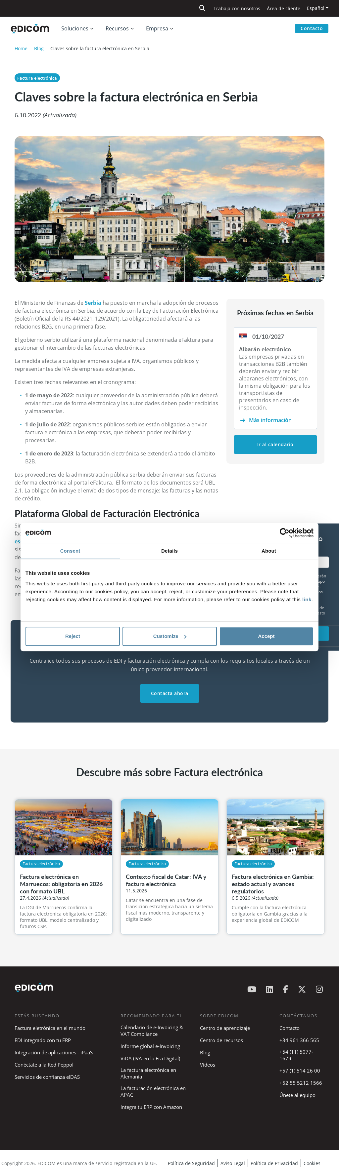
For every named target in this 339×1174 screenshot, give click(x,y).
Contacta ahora (169, 693)
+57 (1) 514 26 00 (299, 1070)
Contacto (312, 28)
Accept (266, 636)
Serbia (94, 302)
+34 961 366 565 (299, 1040)
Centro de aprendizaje (225, 1028)
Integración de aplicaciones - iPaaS (54, 1052)
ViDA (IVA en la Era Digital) (150, 1058)
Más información (270, 420)
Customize (169, 636)
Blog (39, 48)
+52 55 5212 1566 (300, 1082)
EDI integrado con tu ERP (43, 1040)
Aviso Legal (232, 1163)
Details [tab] (169, 551)
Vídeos (207, 1064)
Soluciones (74, 28)
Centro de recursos (221, 1040)
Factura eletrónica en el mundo (50, 1028)
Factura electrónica (37, 78)
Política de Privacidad (274, 1163)
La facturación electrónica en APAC (153, 1091)
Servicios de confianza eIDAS (47, 1077)
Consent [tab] (70, 551)
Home (21, 48)
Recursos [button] (117, 28)
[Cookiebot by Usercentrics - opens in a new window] (285, 533)
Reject (72, 636)
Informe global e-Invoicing (150, 1046)
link (307, 599)
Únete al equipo (297, 1095)
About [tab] (269, 551)
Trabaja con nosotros (237, 8)
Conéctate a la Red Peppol (44, 1064)
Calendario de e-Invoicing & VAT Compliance (152, 1030)
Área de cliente (283, 8)
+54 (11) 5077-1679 (296, 1055)
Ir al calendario (275, 444)
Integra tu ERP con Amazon (151, 1107)
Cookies (312, 1163)
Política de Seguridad (191, 1163)
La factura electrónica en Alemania (148, 1073)
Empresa (157, 28)
